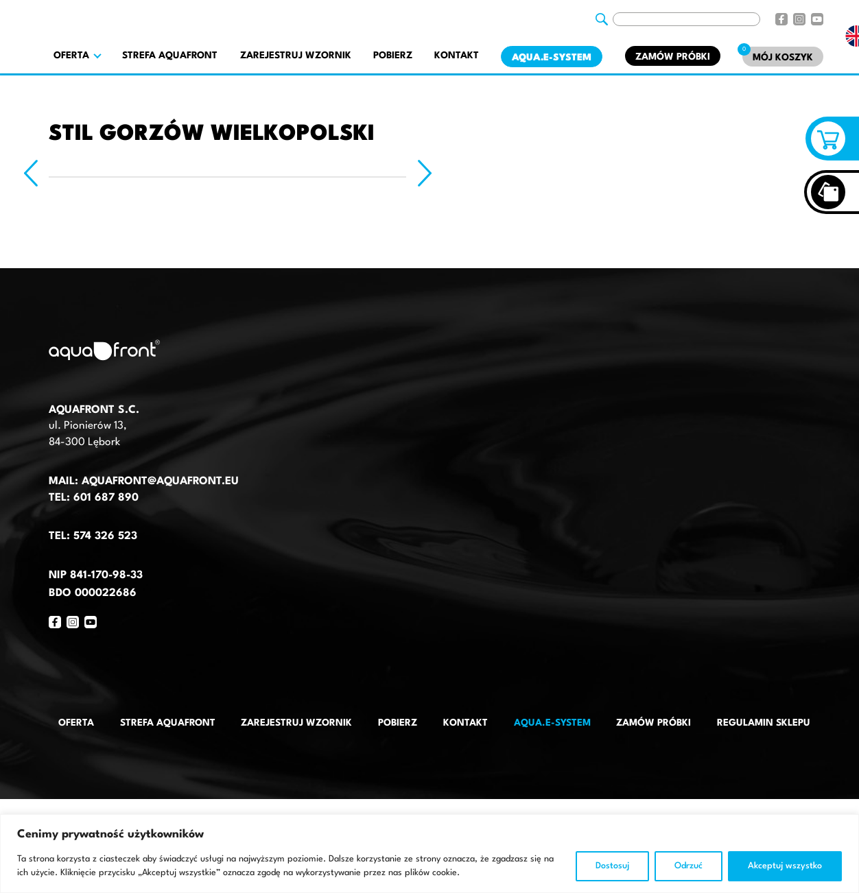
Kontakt (456, 55)
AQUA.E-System (551, 57)
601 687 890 (106, 497)
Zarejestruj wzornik (295, 55)
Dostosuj (612, 865)
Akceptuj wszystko (785, 865)
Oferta (76, 723)
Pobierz (392, 55)
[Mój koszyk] (782, 57)
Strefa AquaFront (169, 55)
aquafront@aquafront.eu (158, 481)
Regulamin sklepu (763, 723)
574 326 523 (105, 536)
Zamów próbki (672, 57)
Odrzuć (688, 865)
